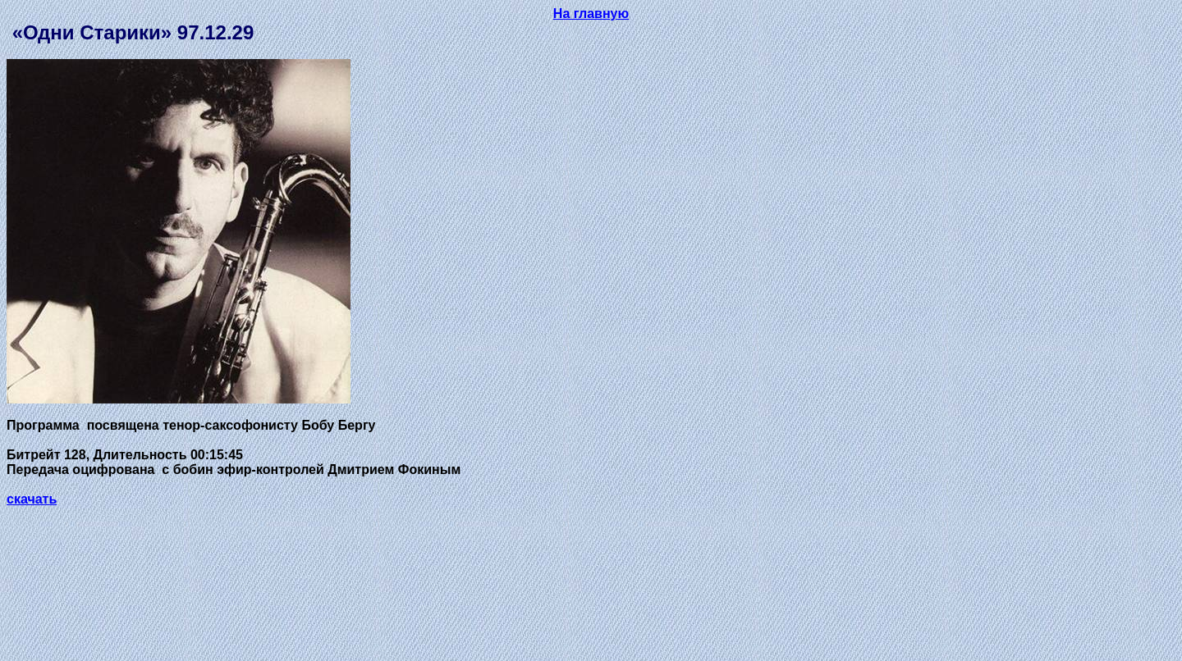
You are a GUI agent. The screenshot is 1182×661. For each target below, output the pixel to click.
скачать (32, 499)
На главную (591, 14)
